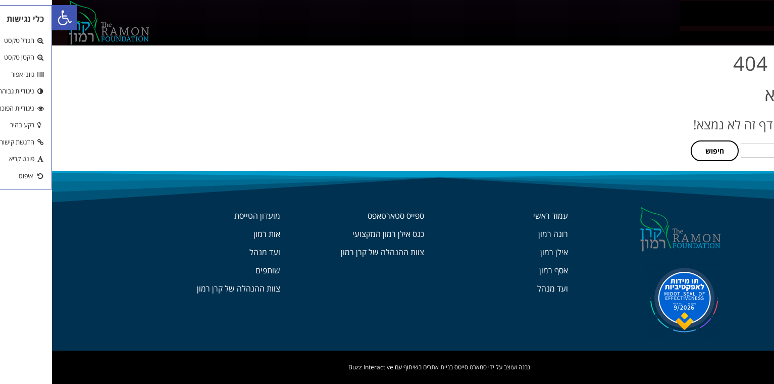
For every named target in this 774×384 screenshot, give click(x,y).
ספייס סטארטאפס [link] (344, 215)
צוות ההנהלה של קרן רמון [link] (330, 252)
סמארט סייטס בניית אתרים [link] (403, 367)
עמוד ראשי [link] (498, 215)
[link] (13, 18)
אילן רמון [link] (502, 252)
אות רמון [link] (214, 233)
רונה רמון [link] (501, 233)
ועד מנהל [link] (500, 288)
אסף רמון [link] (501, 270)
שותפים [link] (215, 270)
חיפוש (662, 151)
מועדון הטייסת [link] (205, 215)
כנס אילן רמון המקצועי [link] (336, 233)
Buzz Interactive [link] (318, 367)
